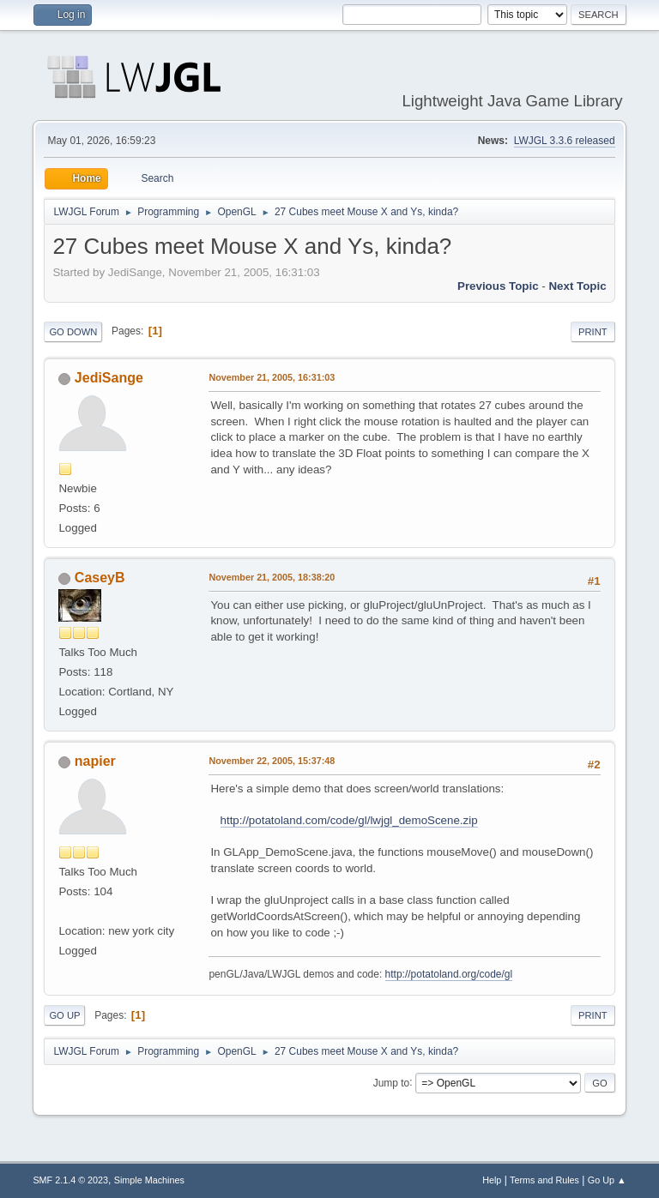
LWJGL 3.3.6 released (564, 141)
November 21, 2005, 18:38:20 (272, 577)
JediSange (109, 377)
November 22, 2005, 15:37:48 (272, 761)
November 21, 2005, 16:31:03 (272, 377)
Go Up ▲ (607, 1180)
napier (95, 761)
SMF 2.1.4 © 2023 (70, 1180)
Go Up (64, 1015)
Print (593, 332)
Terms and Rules (544, 1180)
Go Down (73, 332)
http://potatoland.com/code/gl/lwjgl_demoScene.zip (349, 820)
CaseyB (100, 577)
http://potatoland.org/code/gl (449, 974)
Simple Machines (149, 1180)
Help (491, 1180)
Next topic (577, 286)
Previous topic (498, 286)
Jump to (391, 1082)
